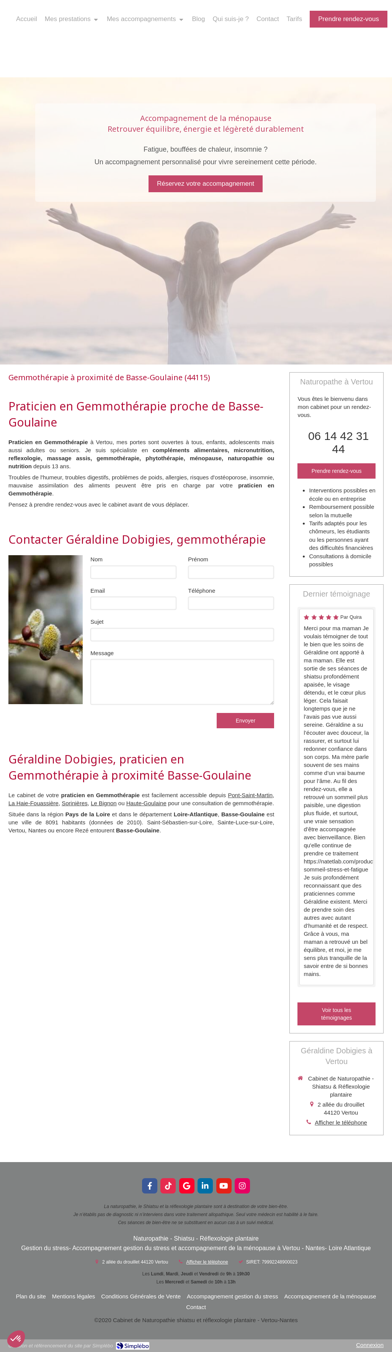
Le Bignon (104, 803)
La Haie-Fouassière (33, 803)
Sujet (96, 621)
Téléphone (201, 590)
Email (97, 590)
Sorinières (75, 803)
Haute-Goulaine (146, 803)
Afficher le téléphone (341, 1122)
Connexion (370, 1345)
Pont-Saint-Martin (250, 795)
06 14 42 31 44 (338, 442)
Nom (96, 559)
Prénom (198, 559)
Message (102, 653)
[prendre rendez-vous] (348, 19)
